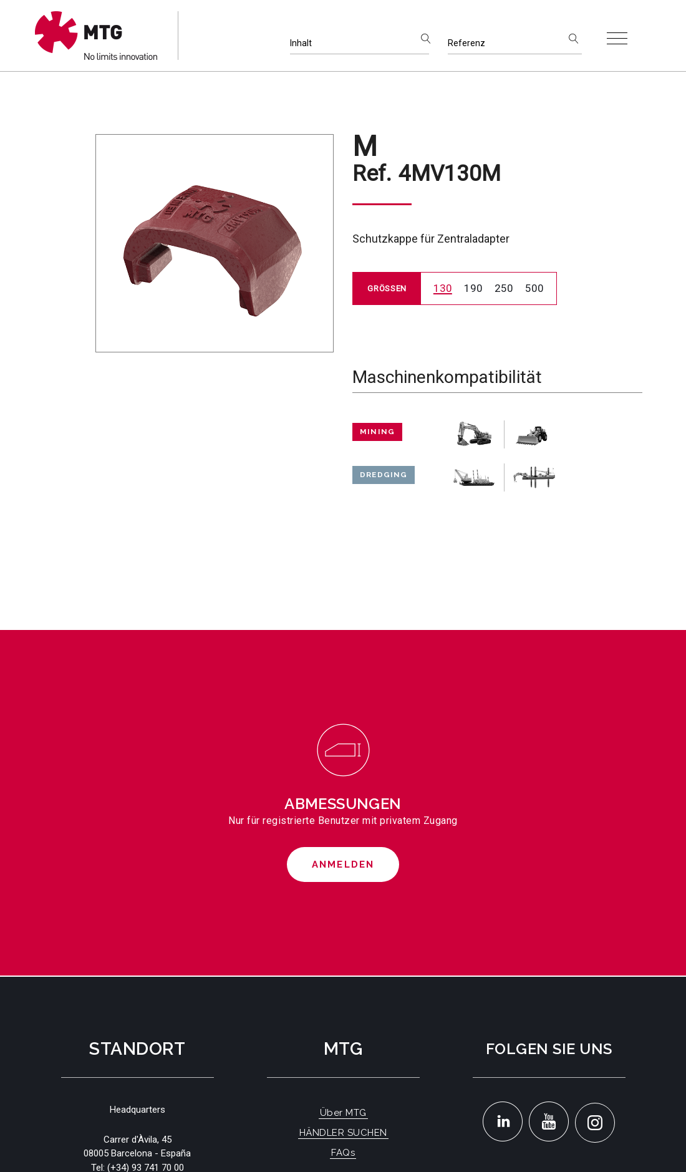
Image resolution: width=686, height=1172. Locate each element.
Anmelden (343, 864)
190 (473, 288)
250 (504, 288)
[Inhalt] (359, 43)
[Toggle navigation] (617, 38)
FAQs (343, 1152)
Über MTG (343, 1112)
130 (442, 288)
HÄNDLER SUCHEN (343, 1132)
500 (534, 288)
